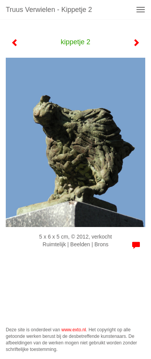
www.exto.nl (73, 329)
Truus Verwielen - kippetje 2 (49, 9)
